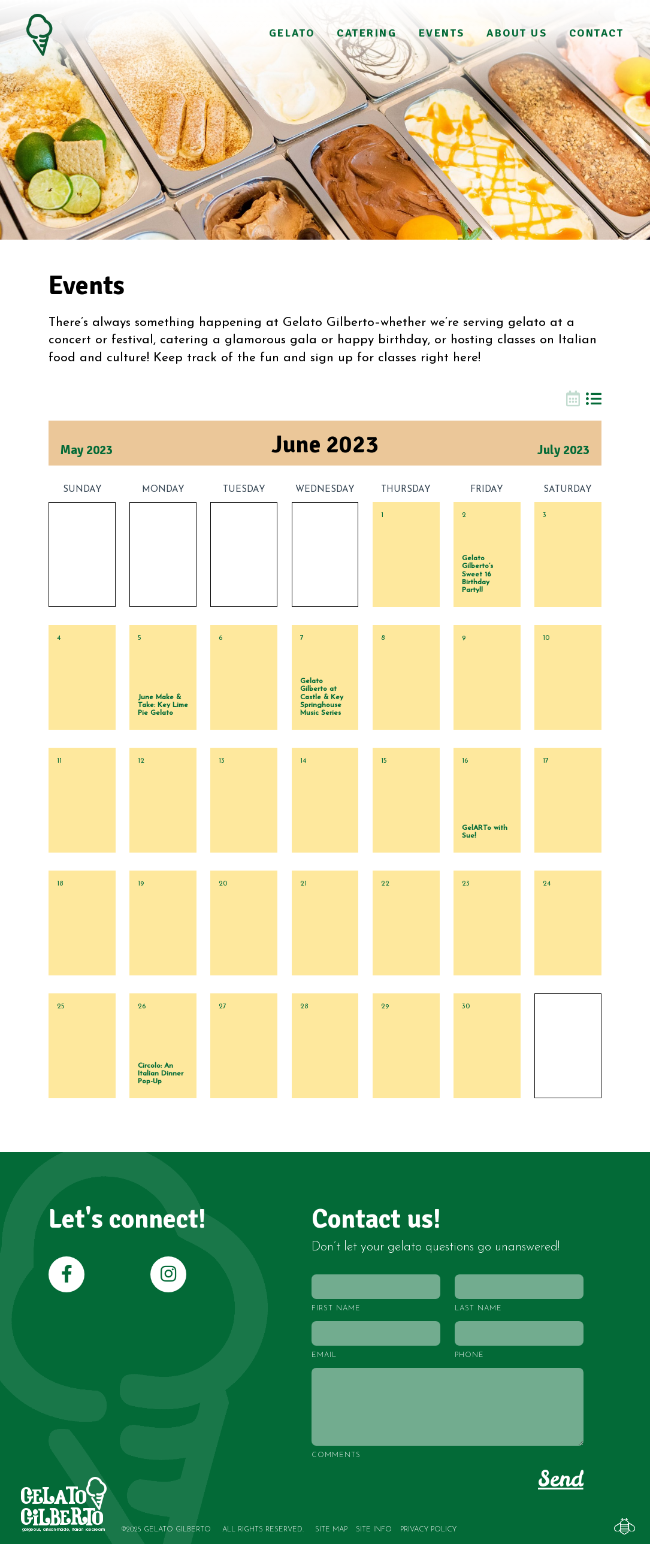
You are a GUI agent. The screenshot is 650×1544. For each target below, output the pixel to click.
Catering (367, 33)
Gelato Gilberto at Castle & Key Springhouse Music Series (321, 697)
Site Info (374, 1529)
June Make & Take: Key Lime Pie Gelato (163, 705)
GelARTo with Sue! (484, 831)
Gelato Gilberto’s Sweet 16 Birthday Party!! (477, 574)
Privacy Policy (428, 1529)
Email (324, 1355)
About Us (517, 33)
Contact (596, 33)
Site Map (331, 1529)
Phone (469, 1355)
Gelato (292, 33)
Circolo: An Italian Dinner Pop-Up (160, 1073)
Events (442, 33)
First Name (336, 1308)
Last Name (478, 1308)
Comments (336, 1455)
